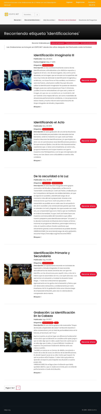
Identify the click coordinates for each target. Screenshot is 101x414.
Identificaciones (48, 65)
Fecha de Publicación (57, 43)
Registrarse (80, 2)
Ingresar (69, 2)
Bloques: (37, 107)
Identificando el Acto (49, 122)
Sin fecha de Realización (88, 43)
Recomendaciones (32, 20)
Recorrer (17, 20)
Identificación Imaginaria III (54, 55)
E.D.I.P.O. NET (11, 14)
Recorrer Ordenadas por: (41, 43)
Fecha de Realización (72, 43)
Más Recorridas (49, 20)
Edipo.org (7, 410)
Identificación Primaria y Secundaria (52, 254)
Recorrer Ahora (88, 80)
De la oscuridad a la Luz (51, 176)
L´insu (56, 323)
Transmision (46, 183)
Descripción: (38, 68)
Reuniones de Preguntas (88, 20)
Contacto (91, 2)
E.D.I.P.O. (92, 5)
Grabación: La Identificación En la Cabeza (54, 314)
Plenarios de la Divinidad (67, 20)
